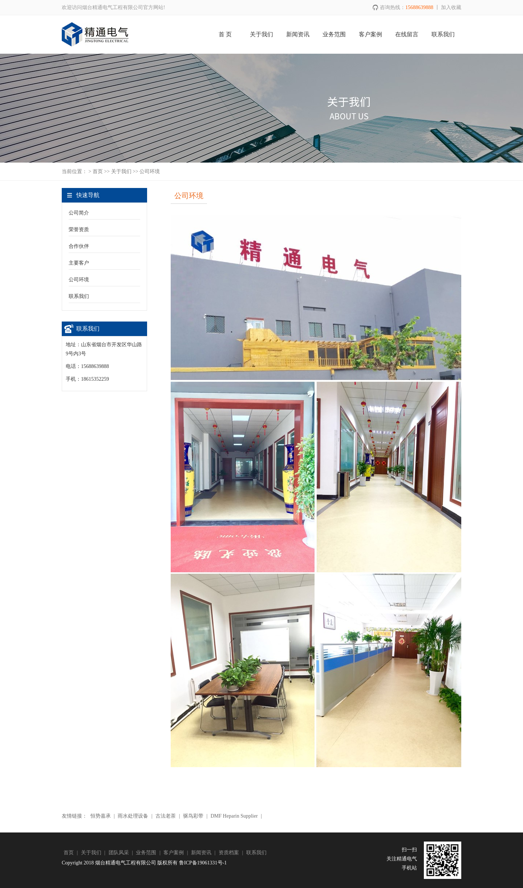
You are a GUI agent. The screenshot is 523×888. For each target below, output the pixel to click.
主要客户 (79, 263)
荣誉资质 (79, 229)
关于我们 (261, 34)
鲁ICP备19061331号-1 (203, 863)
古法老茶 (165, 816)
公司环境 (79, 279)
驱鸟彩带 (193, 816)
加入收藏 (451, 7)
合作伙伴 (79, 246)
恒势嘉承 (100, 816)
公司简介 (79, 213)
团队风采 (119, 852)
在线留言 (406, 34)
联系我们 (443, 34)
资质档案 (229, 852)
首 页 (225, 34)
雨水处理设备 (133, 816)
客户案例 (370, 34)
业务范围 (334, 34)
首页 (98, 171)
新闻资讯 (297, 34)
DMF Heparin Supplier (234, 816)
